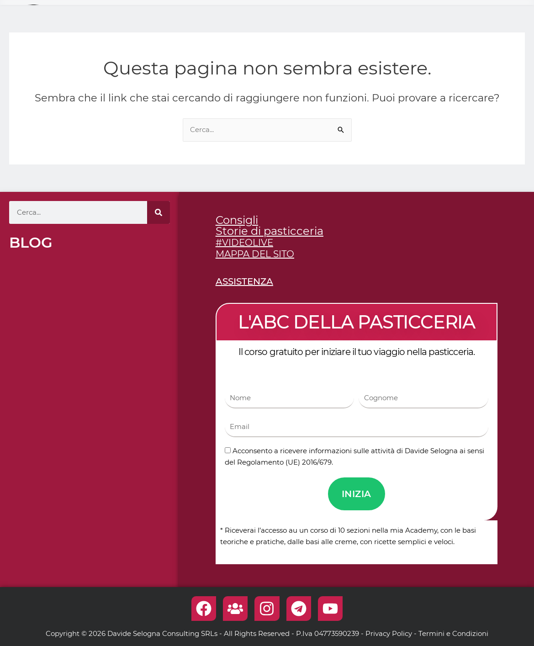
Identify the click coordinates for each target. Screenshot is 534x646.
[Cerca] (158, 212)
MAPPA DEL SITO (255, 254)
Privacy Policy (388, 633)
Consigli (237, 220)
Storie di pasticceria (269, 231)
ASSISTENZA (244, 281)
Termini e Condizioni (453, 633)
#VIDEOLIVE (244, 242)
